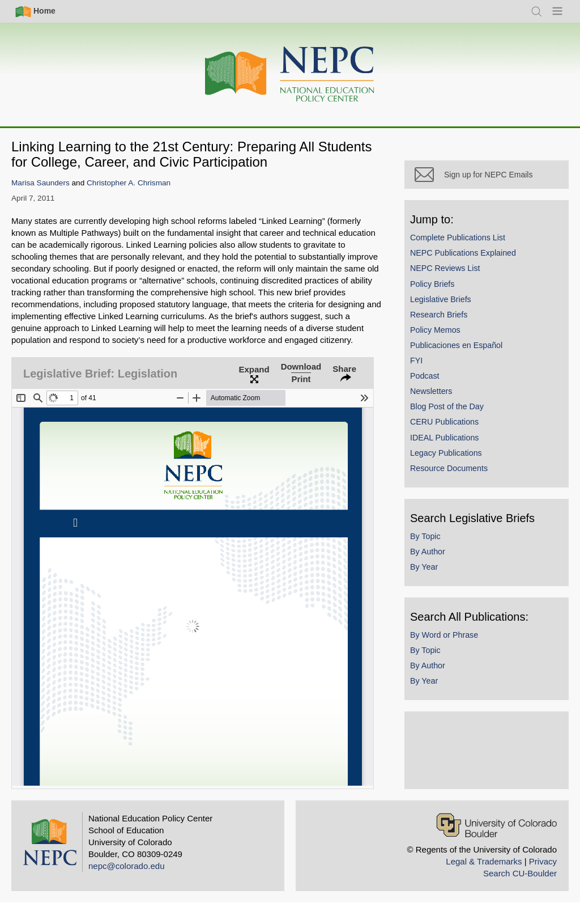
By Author (427, 551)
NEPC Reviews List (445, 268)
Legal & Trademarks (484, 861)
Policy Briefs (432, 284)
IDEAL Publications (444, 437)
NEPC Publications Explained (463, 252)
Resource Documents (449, 468)
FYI (416, 360)
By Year (424, 566)
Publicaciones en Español (456, 345)
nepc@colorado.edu (126, 866)
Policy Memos (435, 329)
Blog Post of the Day (447, 406)
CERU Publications (444, 421)
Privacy (543, 861)
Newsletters (431, 391)
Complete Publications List (457, 237)
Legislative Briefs (440, 299)
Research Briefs (438, 314)
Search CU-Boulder (520, 873)
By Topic (425, 536)
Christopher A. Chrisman (128, 183)
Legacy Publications (446, 452)
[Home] (290, 74)
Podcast (425, 375)
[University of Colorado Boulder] (496, 825)
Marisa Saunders (40, 183)
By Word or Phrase (444, 634)
